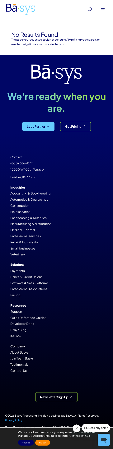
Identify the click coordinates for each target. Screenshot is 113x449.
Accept (26, 442)
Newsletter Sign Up (54, 397)
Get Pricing (73, 126)
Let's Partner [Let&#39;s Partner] (36, 126)
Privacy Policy (13, 420)
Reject (42, 442)
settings (84, 435)
